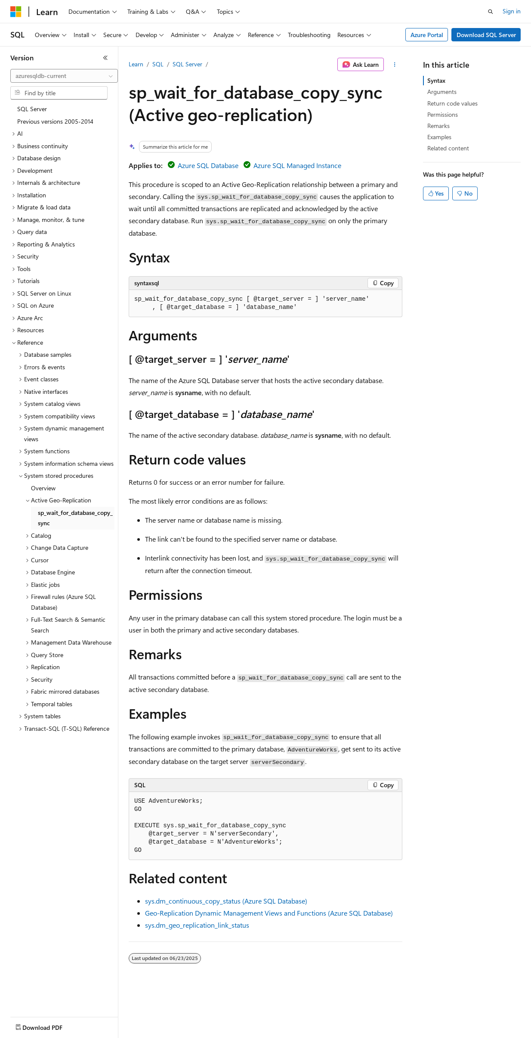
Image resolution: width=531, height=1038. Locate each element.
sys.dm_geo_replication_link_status (197, 924)
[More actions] (394, 65)
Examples (439, 137)
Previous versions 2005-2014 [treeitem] (55, 121)
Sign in (512, 11)
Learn (136, 64)
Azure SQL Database (208, 165)
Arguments (442, 91)
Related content (448, 148)
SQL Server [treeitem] (32, 109)
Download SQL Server (486, 35)
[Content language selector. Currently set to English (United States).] (49, 1025)
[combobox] (64, 76)
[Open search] (490, 11)
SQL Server (187, 64)
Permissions (442, 114)
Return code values (452, 103)
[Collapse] (105, 57)
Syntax (436, 80)
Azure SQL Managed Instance (297, 165)
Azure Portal (427, 35)
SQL (158, 64)
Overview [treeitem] (43, 488)
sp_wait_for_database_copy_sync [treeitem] (75, 517)
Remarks (438, 126)
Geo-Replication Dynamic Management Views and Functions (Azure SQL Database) (269, 912)
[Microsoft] (16, 11)
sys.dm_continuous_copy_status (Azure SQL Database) (226, 900)
